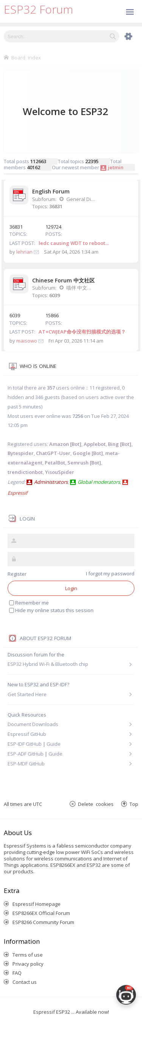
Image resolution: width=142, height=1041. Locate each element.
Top (134, 803)
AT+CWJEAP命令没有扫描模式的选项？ (82, 331)
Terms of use (27, 954)
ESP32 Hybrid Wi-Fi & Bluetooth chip (48, 664)
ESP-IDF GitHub (25, 743)
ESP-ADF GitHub (26, 753)
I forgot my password (110, 573)
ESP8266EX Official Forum (41, 913)
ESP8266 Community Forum (43, 922)
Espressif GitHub (27, 734)
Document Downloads (33, 724)
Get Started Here (27, 694)
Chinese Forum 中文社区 (63, 280)
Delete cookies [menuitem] (96, 803)
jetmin (115, 167)
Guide (54, 743)
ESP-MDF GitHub (26, 763)
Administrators (51, 481)
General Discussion (80, 199)
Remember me (29, 602)
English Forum (51, 191)
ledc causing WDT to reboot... (74, 243)
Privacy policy (28, 963)
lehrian (24, 251)
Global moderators (99, 481)
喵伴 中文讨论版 (80, 287)
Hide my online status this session (51, 610)
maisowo (26, 340)
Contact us (24, 982)
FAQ (17, 972)
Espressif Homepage (36, 904)
